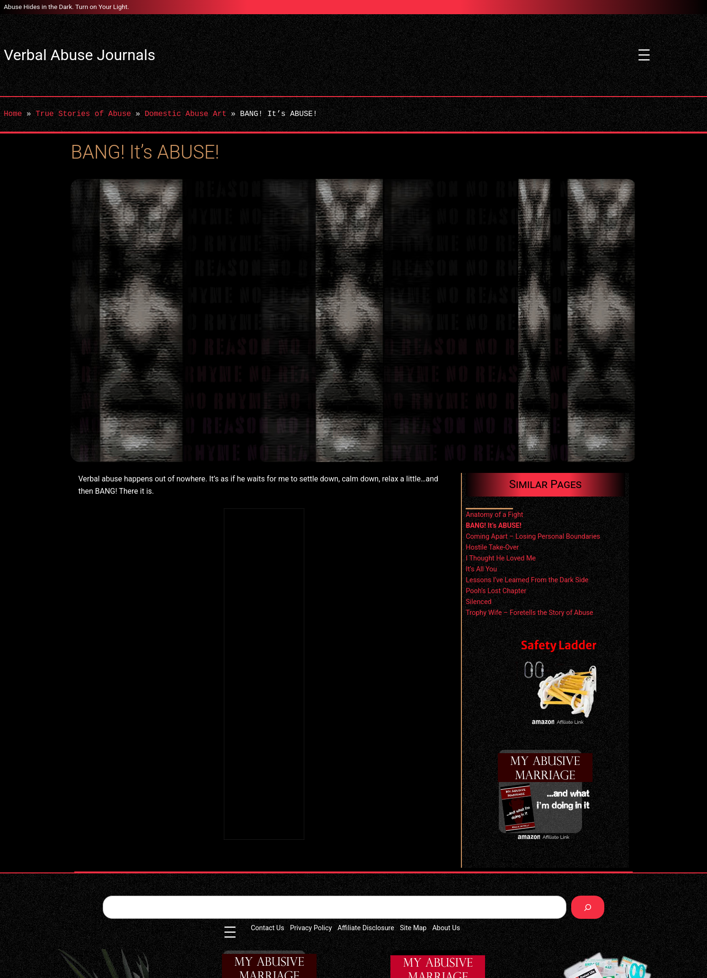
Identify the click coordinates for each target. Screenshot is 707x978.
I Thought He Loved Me (501, 558)
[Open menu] (644, 54)
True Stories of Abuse (83, 114)
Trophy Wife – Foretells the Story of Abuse (529, 613)
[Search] (588, 907)
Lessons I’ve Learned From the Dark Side (527, 580)
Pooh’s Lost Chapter (496, 591)
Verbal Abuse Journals (79, 55)
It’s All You (481, 569)
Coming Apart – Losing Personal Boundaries (533, 537)
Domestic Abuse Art (186, 114)
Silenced (478, 602)
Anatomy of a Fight (494, 515)
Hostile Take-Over (492, 547)
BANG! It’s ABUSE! (493, 526)
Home (13, 114)
